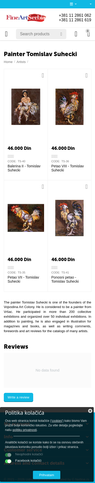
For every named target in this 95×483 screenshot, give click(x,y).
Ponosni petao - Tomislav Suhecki (65, 279)
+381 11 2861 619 (74, 20)
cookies (57, 421)
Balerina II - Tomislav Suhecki (24, 168)
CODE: (12, 161)
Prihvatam (46, 475)
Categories (6, 34)
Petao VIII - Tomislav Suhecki (67, 168)
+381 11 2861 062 (74, 15)
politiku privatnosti (24, 430)
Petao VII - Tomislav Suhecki (23, 279)
